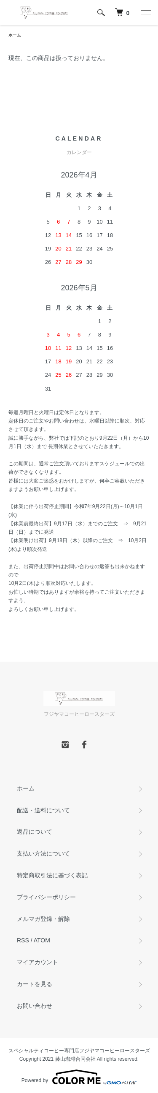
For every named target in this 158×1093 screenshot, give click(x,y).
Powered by (79, 1077)
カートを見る (34, 984)
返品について (34, 831)
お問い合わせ (34, 1005)
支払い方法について (43, 853)
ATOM (42, 940)
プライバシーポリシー (46, 897)
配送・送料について (43, 810)
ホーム (14, 35)
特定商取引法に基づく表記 (52, 875)
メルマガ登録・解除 (43, 919)
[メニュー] (145, 12)
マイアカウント (37, 962)
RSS (23, 940)
